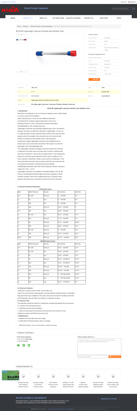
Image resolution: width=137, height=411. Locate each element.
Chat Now (124, 2)
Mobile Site (34, 409)
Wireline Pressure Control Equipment (41, 26)
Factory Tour (58, 18)
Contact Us (88, 18)
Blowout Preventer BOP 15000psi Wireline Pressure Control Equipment (23, 386)
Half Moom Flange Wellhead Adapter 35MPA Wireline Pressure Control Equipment (98, 387)
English (133, 2)
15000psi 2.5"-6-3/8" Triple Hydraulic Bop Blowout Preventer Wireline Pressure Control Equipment (68, 387)
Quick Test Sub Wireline (38, 325)
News (119, 18)
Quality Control (73, 18)
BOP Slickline (27, 325)
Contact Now (115, 357)
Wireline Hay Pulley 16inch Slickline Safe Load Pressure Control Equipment (113, 386)
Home (13, 18)
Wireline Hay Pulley (51, 325)
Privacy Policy (42, 409)
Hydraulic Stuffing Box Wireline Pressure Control (38, 385)
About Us (43, 18)
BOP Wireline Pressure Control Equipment (53, 385)
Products (28, 18)
